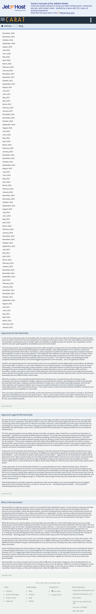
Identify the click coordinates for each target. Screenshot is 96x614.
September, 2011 (8, 300)
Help (30, 598)
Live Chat (55, 591)
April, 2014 (6, 223)
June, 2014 (6, 216)
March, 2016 (7, 145)
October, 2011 (7, 297)
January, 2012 (7, 287)
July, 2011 (6, 307)
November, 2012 (8, 273)
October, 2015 (7, 162)
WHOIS (31, 601)
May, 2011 (6, 314)
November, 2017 (8, 77)
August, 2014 (7, 209)
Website (6, 26)
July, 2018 (6, 50)
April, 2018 (6, 60)
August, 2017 (7, 87)
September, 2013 (8, 246)
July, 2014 (6, 212)
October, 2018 (7, 40)
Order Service (11, 598)
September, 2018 (8, 44)
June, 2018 (6, 54)
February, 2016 (8, 148)
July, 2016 (6, 131)
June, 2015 (6, 175)
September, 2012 (8, 277)
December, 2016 (8, 114)
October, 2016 (7, 121)
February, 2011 (8, 324)
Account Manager (12, 595)
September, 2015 (8, 165)
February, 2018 (8, 67)
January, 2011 (7, 327)
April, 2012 (6, 280)
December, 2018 (8, 33)
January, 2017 (7, 111)
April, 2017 (6, 101)
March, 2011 (7, 321)
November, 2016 (8, 118)
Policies (32, 595)
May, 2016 (6, 138)
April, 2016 (6, 141)
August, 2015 (7, 168)
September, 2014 (8, 206)
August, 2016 (7, 128)
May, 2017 (6, 98)
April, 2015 (6, 182)
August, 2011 (7, 304)
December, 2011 (8, 290)
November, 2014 (8, 199)
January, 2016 (7, 152)
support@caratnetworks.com (83, 590)
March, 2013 (7, 260)
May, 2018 (6, 57)
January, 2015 (7, 192)
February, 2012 (8, 283)
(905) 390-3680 (77, 611)
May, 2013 (6, 253)
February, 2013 (8, 263)
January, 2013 (7, 266)
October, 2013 (7, 243)
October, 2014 (7, 202)
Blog (19, 26)
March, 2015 (7, 185)
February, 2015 (8, 189)
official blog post (66, 13)
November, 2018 (8, 37)
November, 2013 (8, 239)
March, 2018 (7, 64)
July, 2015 (6, 172)
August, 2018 (7, 47)
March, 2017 (7, 104)
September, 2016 (8, 125)
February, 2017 (8, 108)
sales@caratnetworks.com (82, 594)
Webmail (9, 601)
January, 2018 (7, 71)
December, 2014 (8, 196)
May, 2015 (6, 179)
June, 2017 (6, 94)
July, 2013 (6, 250)
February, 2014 (8, 229)
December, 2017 (8, 74)
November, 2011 (8, 294)
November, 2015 (8, 158)
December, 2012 (8, 270)
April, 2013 (6, 256)
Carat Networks (78, 587)
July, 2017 (6, 91)
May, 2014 (6, 219)
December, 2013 (8, 236)
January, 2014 (7, 233)
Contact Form (56, 595)
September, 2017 (8, 84)
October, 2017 (7, 81)
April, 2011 (6, 317)
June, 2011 (6, 310)
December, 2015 (8, 155)
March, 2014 (7, 226)
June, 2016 (6, 135)
